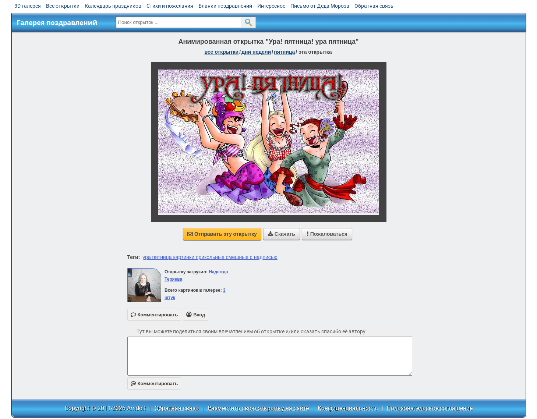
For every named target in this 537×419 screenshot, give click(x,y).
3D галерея (27, 6)
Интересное (271, 6)
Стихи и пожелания (169, 6)
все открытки (221, 52)
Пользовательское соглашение (430, 408)
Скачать (281, 234)
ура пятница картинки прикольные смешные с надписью (209, 257)
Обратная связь (373, 6)
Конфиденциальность (348, 408)
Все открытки (63, 6)
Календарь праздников (113, 6)
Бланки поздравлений (225, 6)
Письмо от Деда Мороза (319, 6)
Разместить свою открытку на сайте (258, 408)
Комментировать (154, 383)
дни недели (256, 52)
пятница (284, 52)
